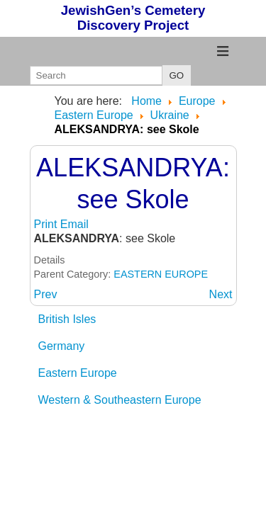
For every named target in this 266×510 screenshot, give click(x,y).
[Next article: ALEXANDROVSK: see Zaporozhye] (221, 294)
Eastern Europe (77, 373)
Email (74, 224)
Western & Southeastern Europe (119, 400)
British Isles (67, 319)
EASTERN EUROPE (160, 274)
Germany (61, 346)
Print (47, 224)
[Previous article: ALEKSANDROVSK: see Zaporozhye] (45, 294)
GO (177, 75)
